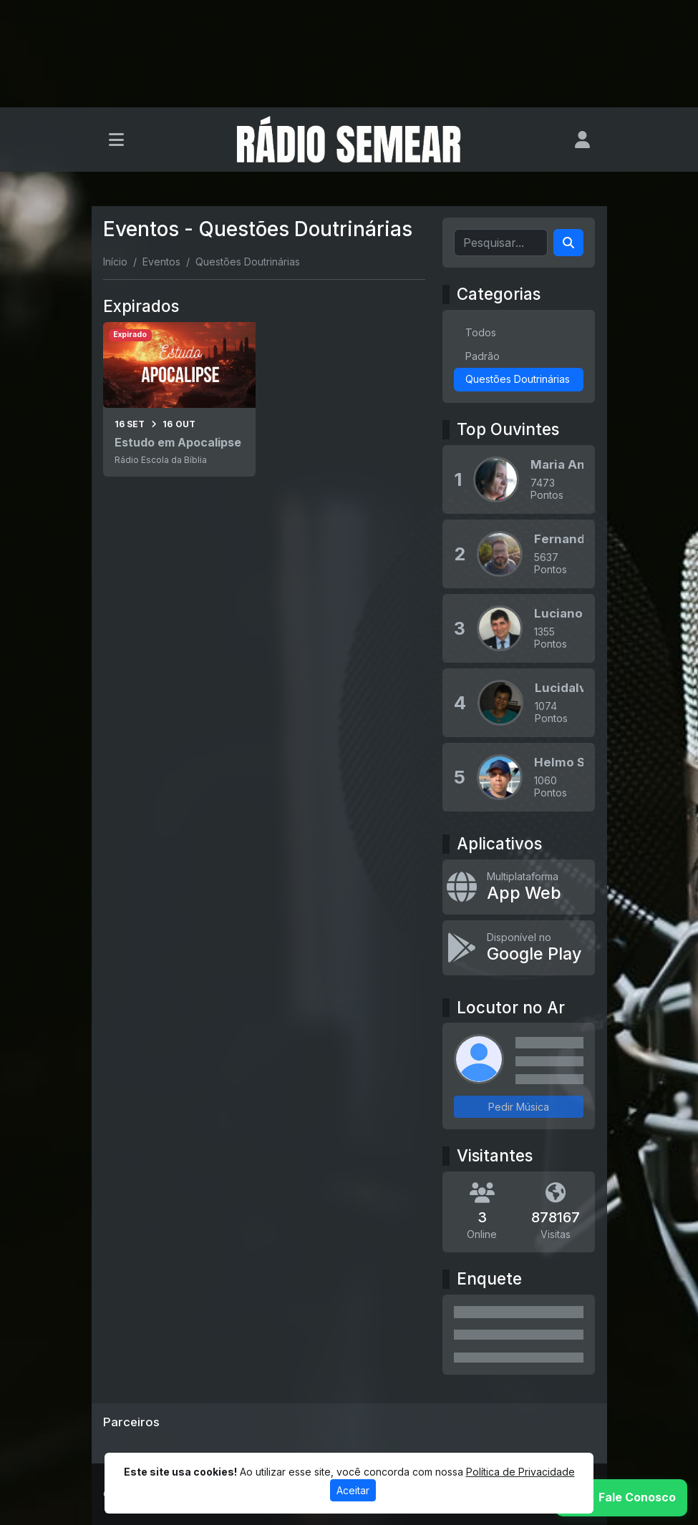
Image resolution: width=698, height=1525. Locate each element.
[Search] (568, 242)
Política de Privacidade (520, 1472)
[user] (582, 139)
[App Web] (518, 887)
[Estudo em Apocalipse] (179, 399)
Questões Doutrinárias (517, 379)
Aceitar (352, 1490)
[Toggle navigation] (116, 139)
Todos (480, 332)
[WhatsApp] (621, 1497)
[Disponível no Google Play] (518, 947)
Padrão (482, 356)
